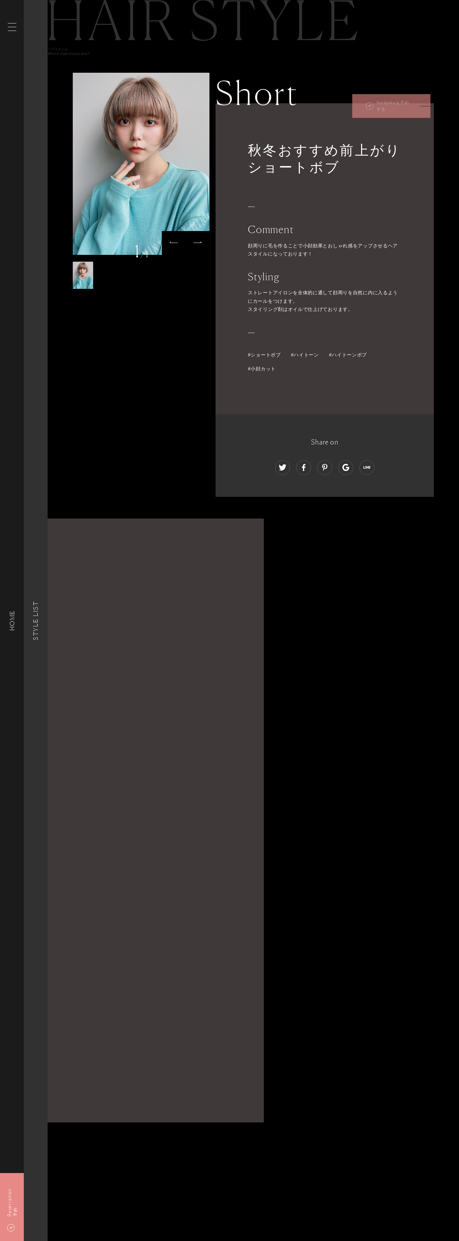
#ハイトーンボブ (348, 354)
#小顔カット (262, 368)
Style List (35, 620)
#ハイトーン (305, 354)
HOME (12, 620)
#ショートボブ (264, 354)
